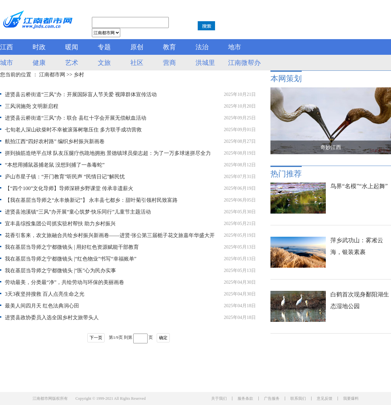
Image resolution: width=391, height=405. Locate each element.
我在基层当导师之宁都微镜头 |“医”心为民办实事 (60, 270)
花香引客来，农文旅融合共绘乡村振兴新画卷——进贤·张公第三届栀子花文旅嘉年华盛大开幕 (110, 236)
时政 (39, 47)
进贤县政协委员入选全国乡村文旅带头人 (52, 317)
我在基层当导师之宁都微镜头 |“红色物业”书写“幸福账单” (71, 259)
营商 (169, 62)
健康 (39, 62)
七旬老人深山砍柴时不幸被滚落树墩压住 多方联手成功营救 (73, 129)
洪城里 (205, 62)
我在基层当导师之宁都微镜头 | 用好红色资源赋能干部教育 (72, 247)
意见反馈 (324, 398)
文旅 (104, 62)
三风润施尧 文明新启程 (31, 106)
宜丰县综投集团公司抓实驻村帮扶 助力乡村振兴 (60, 223)
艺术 (71, 62)
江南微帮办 (244, 62)
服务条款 (245, 398)
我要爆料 (351, 398)
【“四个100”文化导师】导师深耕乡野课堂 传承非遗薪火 (69, 188)
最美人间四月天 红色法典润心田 (42, 305)
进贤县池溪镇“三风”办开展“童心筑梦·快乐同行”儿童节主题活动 (78, 212)
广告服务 (272, 398)
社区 (136, 62)
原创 (136, 47)
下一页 (96, 337)
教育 (169, 47)
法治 (202, 47)
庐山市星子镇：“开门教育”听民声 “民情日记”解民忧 (65, 176)
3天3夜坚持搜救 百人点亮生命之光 (44, 294)
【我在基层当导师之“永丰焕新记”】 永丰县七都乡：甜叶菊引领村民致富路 (91, 200)
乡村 (79, 74)
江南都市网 (52, 74)
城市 (6, 62)
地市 (234, 47)
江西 (6, 47)
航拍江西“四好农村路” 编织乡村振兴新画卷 (55, 141)
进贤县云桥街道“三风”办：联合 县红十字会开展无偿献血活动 (75, 118)
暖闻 (71, 47)
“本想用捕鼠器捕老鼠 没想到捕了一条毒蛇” (55, 165)
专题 (104, 47)
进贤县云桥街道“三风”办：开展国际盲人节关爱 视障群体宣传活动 (81, 94)
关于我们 (219, 398)
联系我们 (298, 398)
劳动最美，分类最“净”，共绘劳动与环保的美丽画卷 (64, 282)
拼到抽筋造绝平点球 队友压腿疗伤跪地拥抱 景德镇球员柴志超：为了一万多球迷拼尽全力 (108, 153)
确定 (163, 337)
